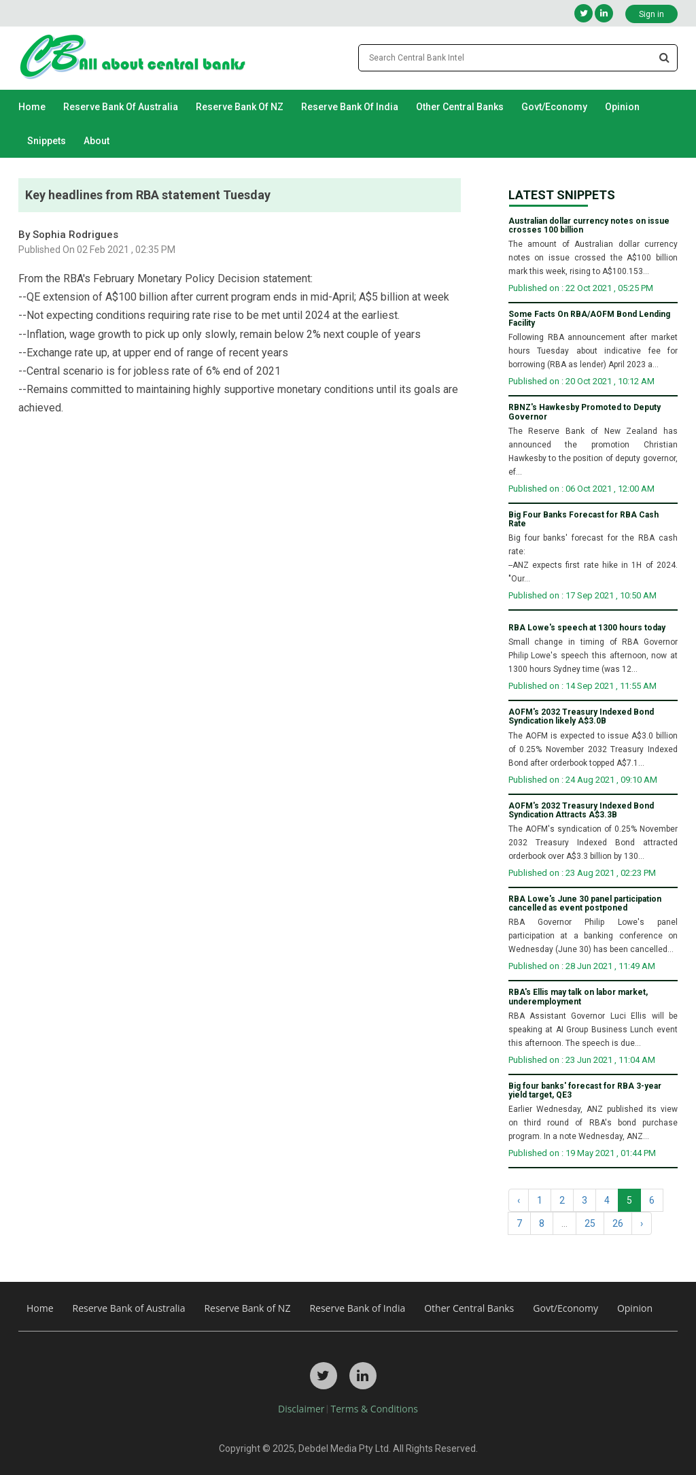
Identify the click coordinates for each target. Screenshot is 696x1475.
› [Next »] (641, 1223)
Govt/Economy (554, 106)
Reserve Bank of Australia (120, 106)
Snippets (46, 140)
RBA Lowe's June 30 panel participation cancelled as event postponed (584, 904)
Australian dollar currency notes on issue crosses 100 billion (588, 226)
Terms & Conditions (374, 1408)
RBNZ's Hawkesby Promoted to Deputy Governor (584, 412)
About (96, 140)
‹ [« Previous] (518, 1200)
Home (32, 106)
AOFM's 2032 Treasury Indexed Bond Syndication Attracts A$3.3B (581, 810)
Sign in (651, 14)
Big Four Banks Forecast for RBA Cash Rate (583, 519)
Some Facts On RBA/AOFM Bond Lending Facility (589, 319)
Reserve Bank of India (349, 106)
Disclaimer (301, 1408)
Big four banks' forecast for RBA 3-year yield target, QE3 (584, 1091)
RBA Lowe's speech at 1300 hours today (586, 628)
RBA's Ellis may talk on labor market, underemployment (578, 997)
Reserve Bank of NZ (239, 106)
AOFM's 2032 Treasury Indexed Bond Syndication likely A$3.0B (581, 717)
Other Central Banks (460, 106)
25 (590, 1223)
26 (617, 1223)
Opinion (622, 106)
